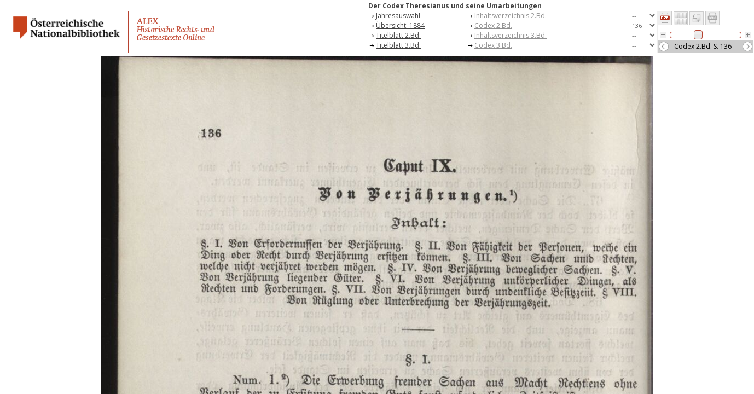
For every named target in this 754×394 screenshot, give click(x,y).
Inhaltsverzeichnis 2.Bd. (510, 15)
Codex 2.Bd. (493, 25)
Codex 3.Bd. (493, 45)
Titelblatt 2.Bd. (398, 35)
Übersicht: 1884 (400, 25)
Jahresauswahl (398, 15)
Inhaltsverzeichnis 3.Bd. (510, 35)
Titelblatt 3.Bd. (398, 45)
